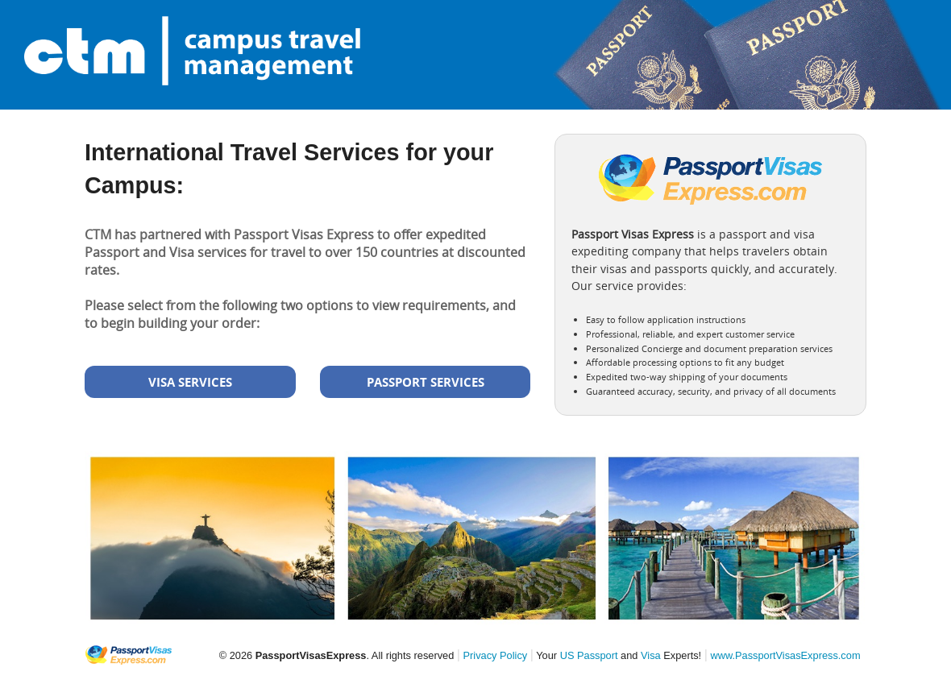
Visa (651, 655)
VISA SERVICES (190, 382)
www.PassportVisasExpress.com (785, 655)
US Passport (589, 655)
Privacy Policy (495, 655)
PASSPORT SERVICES (425, 382)
